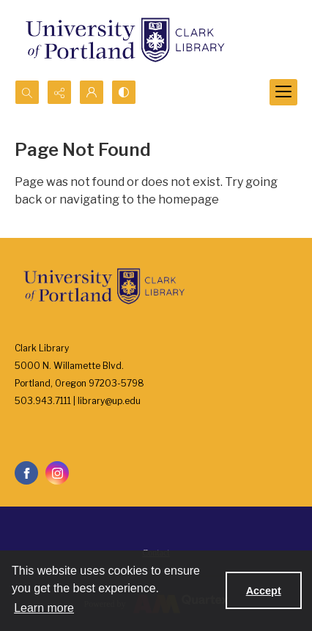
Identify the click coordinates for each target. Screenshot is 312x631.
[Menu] (283, 92)
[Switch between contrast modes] (123, 92)
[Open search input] (27, 92)
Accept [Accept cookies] (263, 591)
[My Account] (91, 92)
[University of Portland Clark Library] (124, 39)
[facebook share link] (26, 473)
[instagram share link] (57, 473)
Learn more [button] (44, 608)
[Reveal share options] (59, 92)
